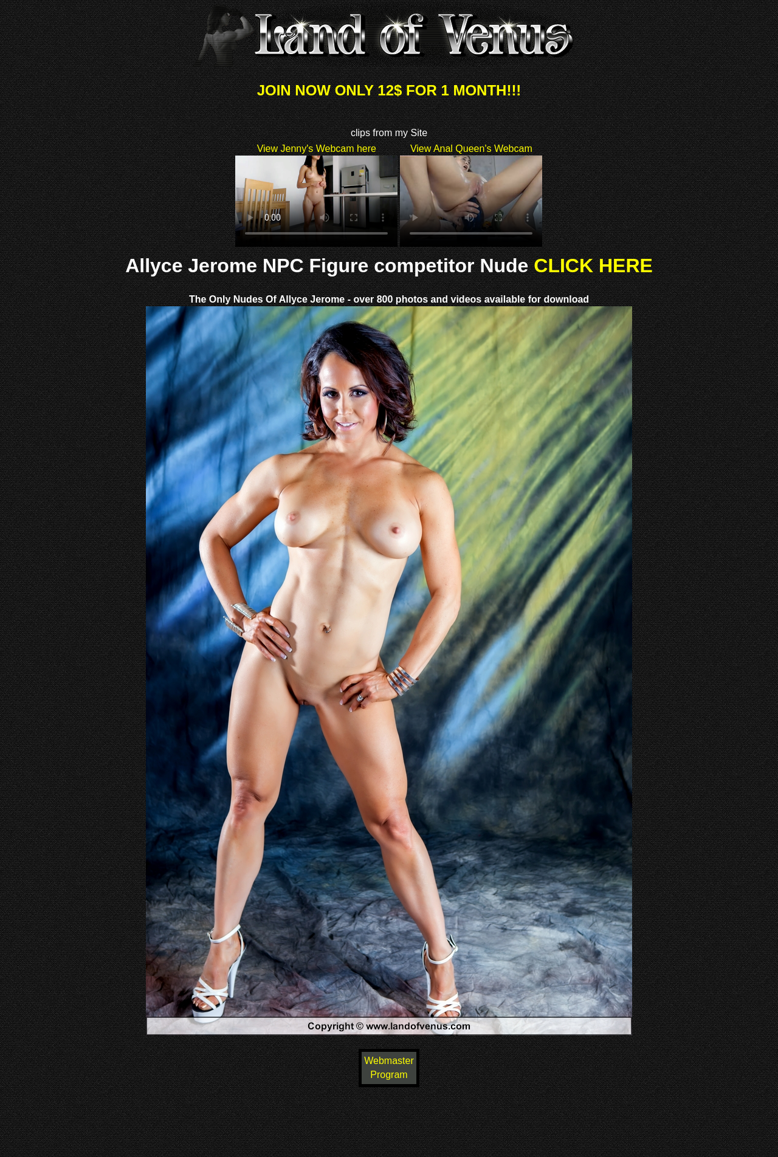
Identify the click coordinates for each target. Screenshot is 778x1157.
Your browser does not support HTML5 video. (316, 201)
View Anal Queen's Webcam (471, 148)
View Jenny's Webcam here (316, 148)
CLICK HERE (593, 265)
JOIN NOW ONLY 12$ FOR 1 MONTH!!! (389, 90)
